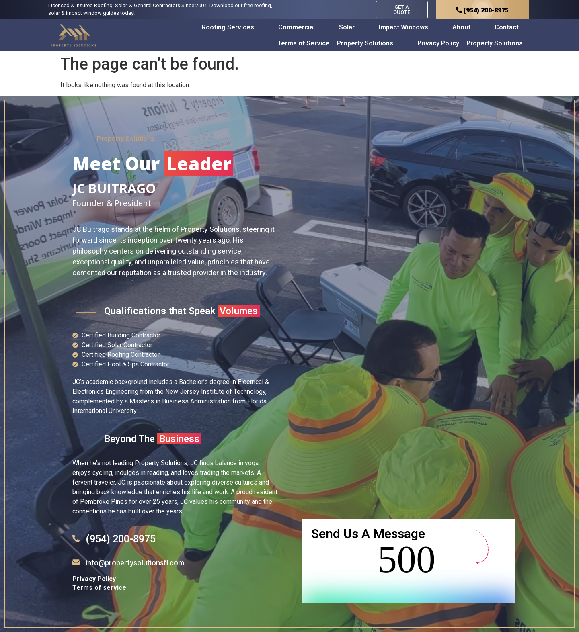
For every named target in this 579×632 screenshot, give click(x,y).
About (461, 27)
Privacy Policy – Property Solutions (470, 43)
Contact (507, 27)
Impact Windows (403, 27)
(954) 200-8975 (121, 539)
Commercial (296, 27)
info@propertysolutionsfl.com (135, 562)
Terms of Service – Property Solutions (335, 43)
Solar (347, 27)
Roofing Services (228, 27)
